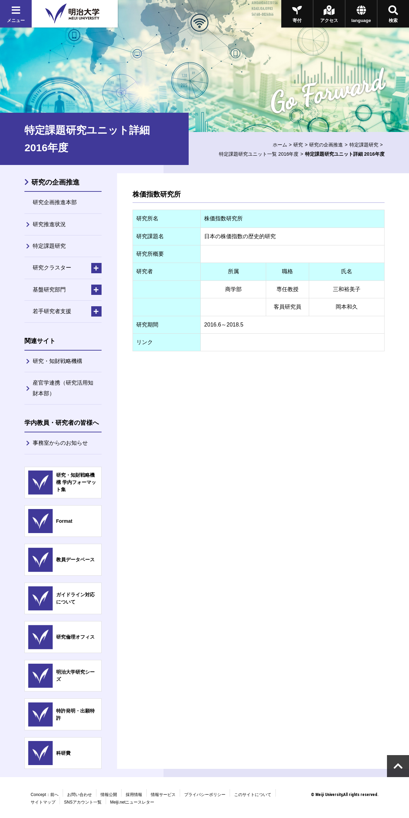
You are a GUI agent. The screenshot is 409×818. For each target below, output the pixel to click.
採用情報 (134, 795)
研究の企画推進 (326, 144)
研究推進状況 (49, 224)
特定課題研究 (363, 144)
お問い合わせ (79, 795)
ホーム (280, 144)
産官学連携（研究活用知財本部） (63, 388)
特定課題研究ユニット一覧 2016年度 (258, 154)
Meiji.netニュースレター (132, 802)
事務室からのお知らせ (60, 443)
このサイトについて (252, 795)
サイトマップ (43, 802)
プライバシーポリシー (205, 795)
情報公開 (109, 795)
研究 (298, 144)
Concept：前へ (45, 795)
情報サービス (163, 795)
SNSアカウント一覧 (83, 802)
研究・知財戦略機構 (57, 361)
